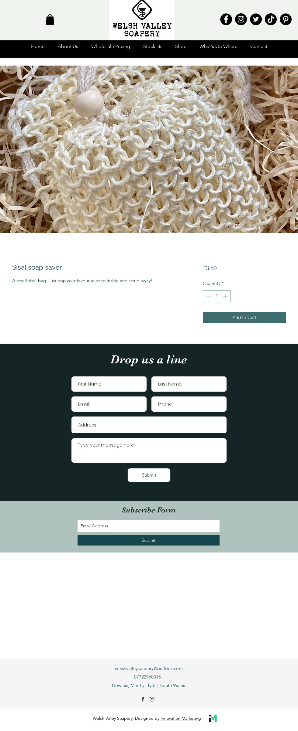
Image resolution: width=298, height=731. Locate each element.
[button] (50, 19)
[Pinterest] (286, 19)
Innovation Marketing (181, 718)
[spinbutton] (217, 296)
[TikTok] (271, 19)
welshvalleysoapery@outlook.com (149, 668)
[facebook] (143, 699)
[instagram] (152, 699)
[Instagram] (241, 19)
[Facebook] (226, 19)
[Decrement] (208, 296)
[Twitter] (256, 19)
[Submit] (149, 475)
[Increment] (226, 296)
